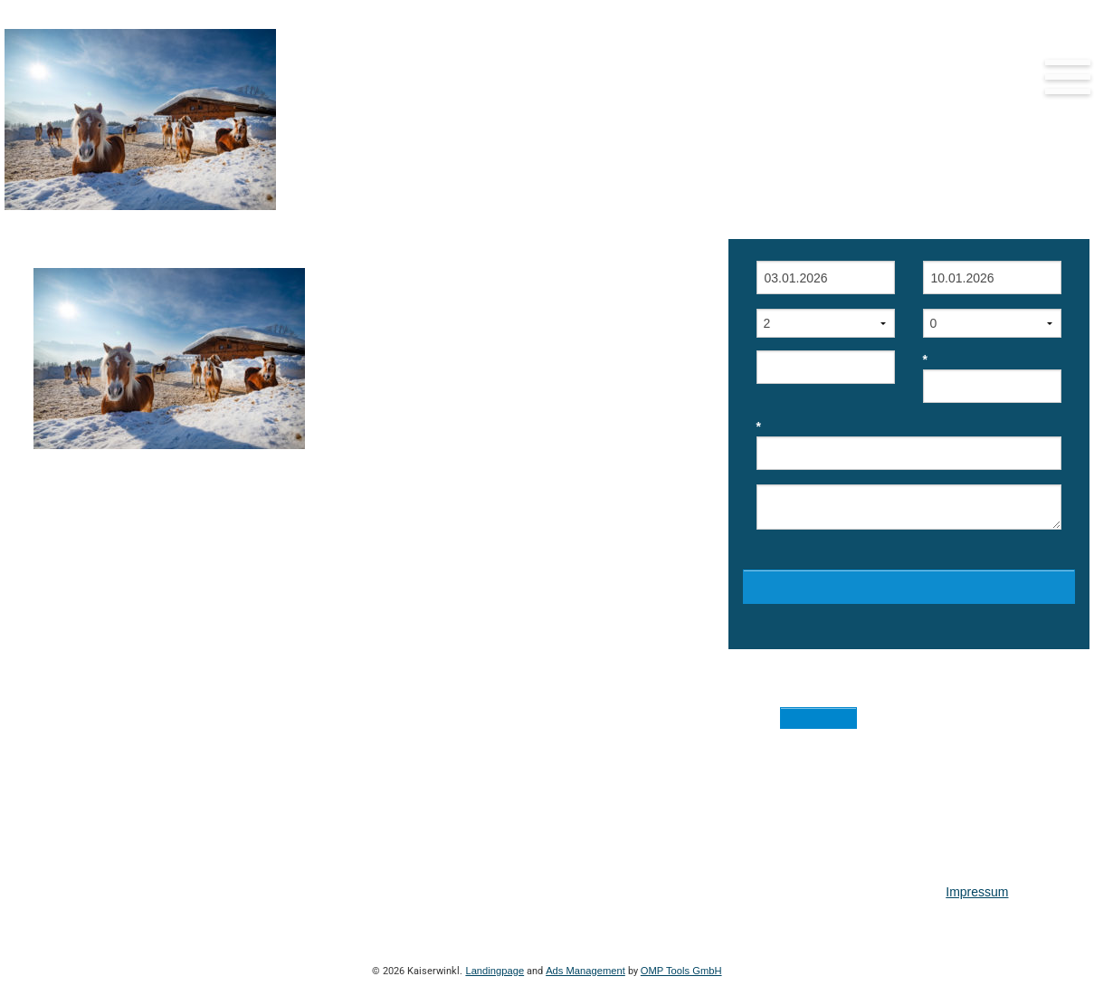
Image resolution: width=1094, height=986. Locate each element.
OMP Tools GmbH (681, 970)
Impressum (977, 892)
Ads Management (585, 970)
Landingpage (494, 970)
